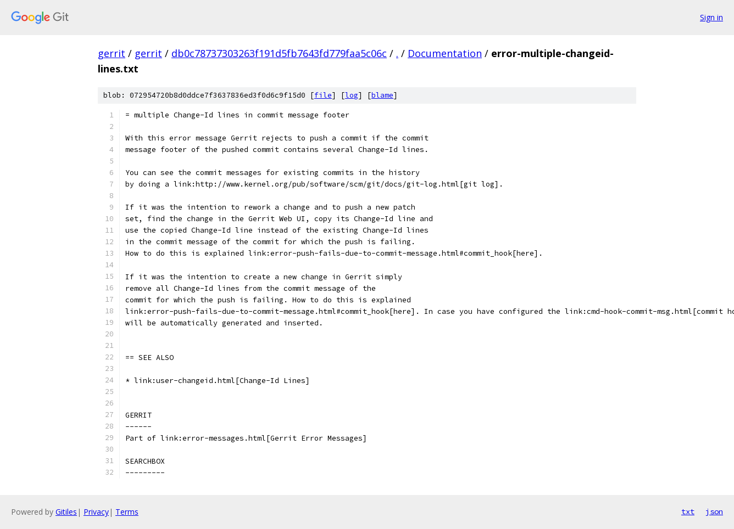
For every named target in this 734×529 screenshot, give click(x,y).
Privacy (96, 512)
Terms (126, 512)
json (714, 511)
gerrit (111, 53)
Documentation (445, 53)
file (323, 95)
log (351, 95)
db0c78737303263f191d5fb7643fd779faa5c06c (279, 53)
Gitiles (66, 512)
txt (687, 511)
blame (382, 95)
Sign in (711, 17)
